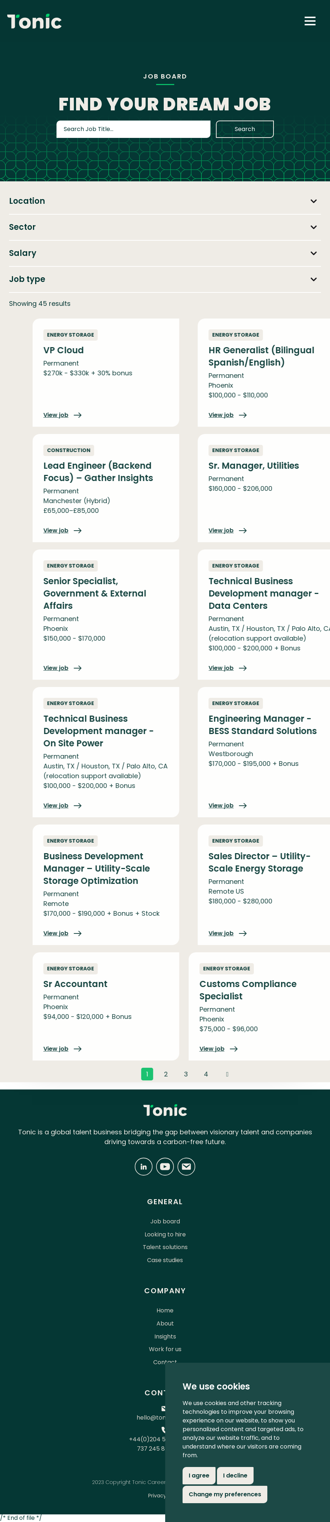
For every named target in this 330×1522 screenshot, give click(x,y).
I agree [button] (199, 1475)
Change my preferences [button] (225, 1494)
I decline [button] (235, 1475)
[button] (310, 21)
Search (245, 129)
